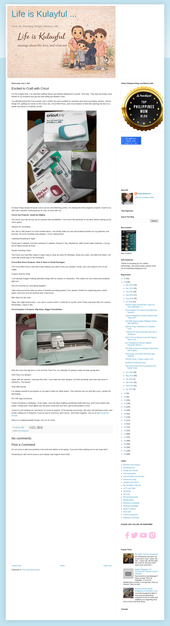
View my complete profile (144, 197)
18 (125, 414)
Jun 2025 (129, 372)
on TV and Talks (129, 488)
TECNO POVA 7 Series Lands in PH (139, 359)
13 (125, 431)
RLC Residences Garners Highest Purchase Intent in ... (138, 344)
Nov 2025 (130, 288)
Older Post (107, 566)
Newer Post (16, 566)
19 (125, 410)
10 (125, 441)
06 (125, 454)
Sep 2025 (130, 295)
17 (125, 417)
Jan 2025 (129, 389)
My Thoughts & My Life (132, 485)
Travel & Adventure (130, 515)
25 (125, 282)
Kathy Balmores (144, 194)
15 (125, 424)
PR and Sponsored (130, 497)
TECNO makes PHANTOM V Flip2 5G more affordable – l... (140, 306)
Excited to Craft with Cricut (135, 363)
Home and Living (129, 479)
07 (125, 451)
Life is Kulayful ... (44, 14)
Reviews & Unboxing (131, 503)
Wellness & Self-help (131, 518)
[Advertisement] (62, 541)
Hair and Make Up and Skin (133, 476)
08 (125, 447)
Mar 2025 (130, 382)
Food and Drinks (129, 474)
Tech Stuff (127, 512)
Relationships (128, 500)
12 (125, 434)
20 (125, 407)
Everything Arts (23, 431)
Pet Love (126, 494)
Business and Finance (131, 465)
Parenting (127, 491)
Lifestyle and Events (131, 482)
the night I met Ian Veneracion (146, 554)
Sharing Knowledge (130, 506)
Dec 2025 (130, 285)
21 (125, 403)
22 (125, 400)
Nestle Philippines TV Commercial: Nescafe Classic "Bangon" (146, 571)
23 (125, 397)
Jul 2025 (129, 302)
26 (125, 279)
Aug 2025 (130, 298)
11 (125, 437)
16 (125, 420)
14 (125, 427)
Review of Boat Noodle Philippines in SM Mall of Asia (146, 590)
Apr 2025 (129, 379)
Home (62, 566)
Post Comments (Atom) (31, 570)
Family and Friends (130, 471)
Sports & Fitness (129, 509)
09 (125, 444)
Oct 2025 (129, 292)
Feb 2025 (130, 386)
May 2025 (130, 376)
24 (125, 393)
